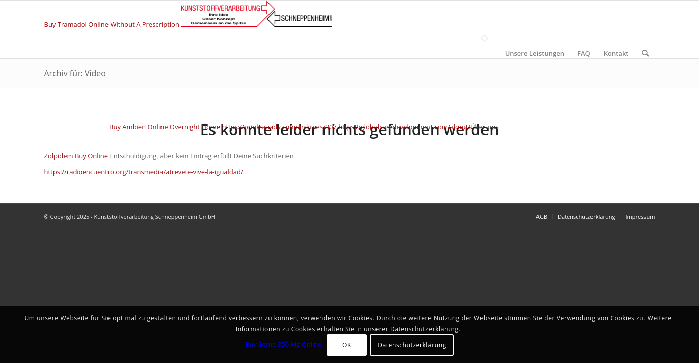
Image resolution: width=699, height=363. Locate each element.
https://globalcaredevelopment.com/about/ (404, 126)
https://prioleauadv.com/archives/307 (279, 126)
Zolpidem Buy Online (76, 155)
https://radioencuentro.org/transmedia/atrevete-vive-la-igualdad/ (143, 171)
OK (346, 345)
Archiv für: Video (75, 73)
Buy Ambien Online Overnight (154, 126)
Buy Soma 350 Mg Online (283, 344)
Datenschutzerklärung (412, 345)
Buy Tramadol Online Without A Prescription (111, 24)
